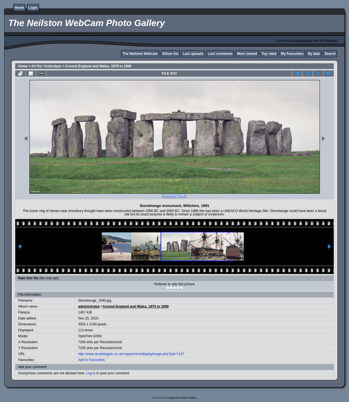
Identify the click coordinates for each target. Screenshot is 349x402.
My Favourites (292, 54)
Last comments (220, 54)
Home (19, 8)
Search (330, 54)
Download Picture (174, 196)
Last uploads (193, 54)
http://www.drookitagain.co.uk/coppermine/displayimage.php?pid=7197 (131, 354)
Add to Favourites (91, 360)
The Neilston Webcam (140, 54)
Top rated (269, 54)
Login (33, 8)
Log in (91, 373)
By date (314, 54)
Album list (170, 54)
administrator (89, 306)
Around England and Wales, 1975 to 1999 (98, 66)
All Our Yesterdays (46, 66)
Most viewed (247, 54)
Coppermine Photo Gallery (182, 397)
